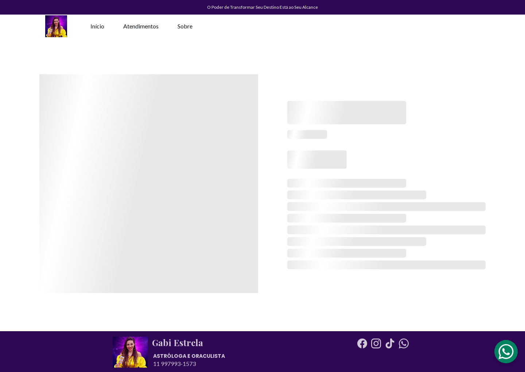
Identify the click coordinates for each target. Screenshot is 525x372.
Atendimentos (141, 26)
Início (97, 26)
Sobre (185, 26)
